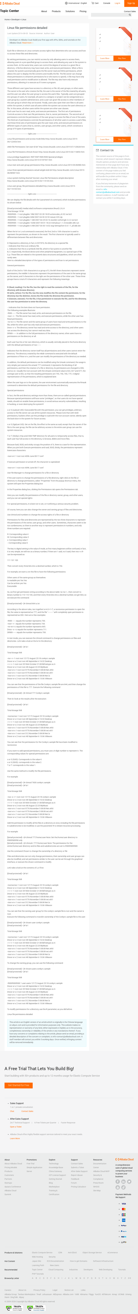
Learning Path (38, 1265)
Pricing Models (11, 1167)
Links (83, 1290)
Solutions (70, 11)
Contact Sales (130, 11)
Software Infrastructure (103, 1261)
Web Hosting (37, 1257)
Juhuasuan (47, 1294)
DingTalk (14, 1297)
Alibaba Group (11, 1294)
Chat (12, 1111)
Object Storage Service (92, 1252)
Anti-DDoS (72, 1252)
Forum (74, 1183)
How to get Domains (78, 1261)
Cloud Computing (55, 1269)
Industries (73, 1269)
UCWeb (121, 1294)
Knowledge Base (56, 1167)
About (44, 11)
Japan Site (36, 1261)
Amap (114, 1294)
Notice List (69, 1290)
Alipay (21, 1297)
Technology (54, 1164)
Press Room (98, 1183)
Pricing (83, 11)
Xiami (7, 1297)
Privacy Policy (39, 1290)
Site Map (97, 1190)
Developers (88, 1269)
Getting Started (55, 1179)
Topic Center (37, 1269)
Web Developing (105, 1269)
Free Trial (30, 1164)
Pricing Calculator (78, 1187)
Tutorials (122, 1269)
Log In (117, 3)
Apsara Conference (13, 1187)
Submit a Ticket (77, 1167)
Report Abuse (77, 1175)
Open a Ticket (16, 1127)
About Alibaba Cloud (13, 1164)
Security (52, 1257)
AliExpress (57, 1294)
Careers (8, 1290)
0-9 (129, 1278)
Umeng (128, 1294)
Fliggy (91, 1294)
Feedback (75, 1179)
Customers (9, 1175)
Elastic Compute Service (42, 1252)
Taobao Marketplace (26, 1294)
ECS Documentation (55, 1261)
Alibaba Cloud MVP (101, 1171)
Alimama (84, 1294)
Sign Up (131, 3)
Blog (51, 1183)
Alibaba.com (68, 1294)
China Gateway (55, 1171)
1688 (77, 1294)
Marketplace (54, 1187)
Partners (8, 1179)
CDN (60, 1252)
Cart (95, 3)
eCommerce (113, 1252)
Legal (55, 1290)
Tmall (38, 1294)
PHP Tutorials (38, 1274)
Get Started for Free (18, 1085)
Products (56, 11)
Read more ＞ (28, 43)
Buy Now (122, 58)
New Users (54, 1265)
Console (106, 3)
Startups (8, 1183)
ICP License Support (57, 1175)
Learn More (104, 58)
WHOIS (96, 1187)
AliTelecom (106, 1294)
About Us (22, 1290)
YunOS (98, 1294)
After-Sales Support (79, 1171)
